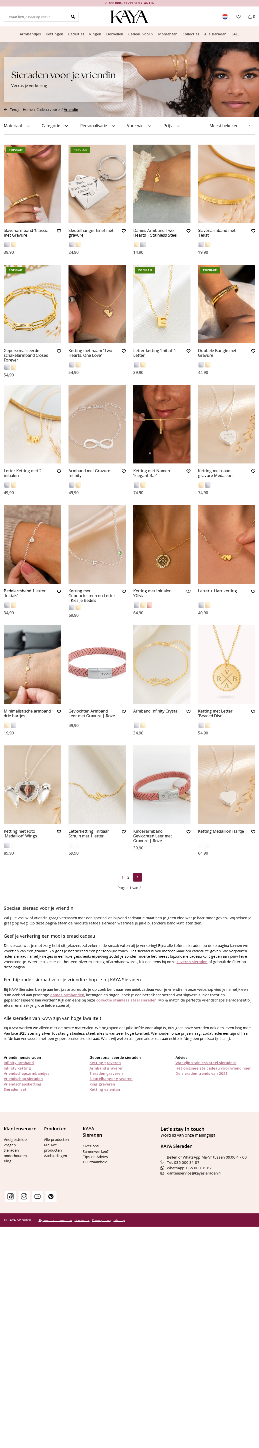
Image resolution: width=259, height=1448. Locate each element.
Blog (8, 1160)
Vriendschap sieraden (23, 1078)
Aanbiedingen (55, 1155)
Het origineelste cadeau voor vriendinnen (214, 1068)
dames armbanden (67, 994)
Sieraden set (15, 1089)
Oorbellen (114, 34)
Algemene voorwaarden (55, 1220)
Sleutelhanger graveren (111, 1078)
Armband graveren (107, 1068)
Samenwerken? (96, 1151)
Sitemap (119, 1220)
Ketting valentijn (105, 1089)
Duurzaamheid (95, 1161)
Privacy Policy (101, 1220)
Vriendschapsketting (23, 1084)
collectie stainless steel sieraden (126, 999)
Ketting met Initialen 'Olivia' (152, 593)
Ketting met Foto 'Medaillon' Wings (20, 834)
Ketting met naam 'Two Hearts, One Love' (90, 353)
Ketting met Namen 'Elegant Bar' (151, 473)
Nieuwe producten (53, 1147)
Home (28, 109)
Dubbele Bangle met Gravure (217, 353)
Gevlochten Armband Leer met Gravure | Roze (91, 714)
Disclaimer (82, 1220)
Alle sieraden (215, 34)
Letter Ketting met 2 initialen (23, 473)
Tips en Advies (95, 1156)
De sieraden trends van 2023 (202, 1073)
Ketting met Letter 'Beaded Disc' (215, 714)
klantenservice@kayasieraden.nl (190, 1173)
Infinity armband (19, 1062)
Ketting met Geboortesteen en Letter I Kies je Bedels (91, 596)
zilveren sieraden (192, 961)
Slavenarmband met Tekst (217, 233)
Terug (11, 109)
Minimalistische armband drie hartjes (27, 714)
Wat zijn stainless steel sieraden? (206, 1062)
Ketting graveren (105, 1062)
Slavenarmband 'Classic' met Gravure (26, 233)
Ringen (95, 34)
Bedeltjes (76, 34)
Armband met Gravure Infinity (89, 473)
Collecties (190, 34)
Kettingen (54, 34)
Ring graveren (102, 1084)
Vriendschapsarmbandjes (27, 1073)
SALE (236, 34)
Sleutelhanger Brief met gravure (91, 233)
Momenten (168, 34)
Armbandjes (30, 34)
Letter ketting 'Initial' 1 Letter (154, 353)
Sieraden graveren (106, 1073)
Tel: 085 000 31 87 (180, 1162)
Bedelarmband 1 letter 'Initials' (25, 593)
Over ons (91, 1145)
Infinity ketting (17, 1068)
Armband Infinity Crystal (155, 711)
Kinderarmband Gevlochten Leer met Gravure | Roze (152, 836)
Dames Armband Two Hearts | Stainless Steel (155, 233)
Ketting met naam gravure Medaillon (215, 473)
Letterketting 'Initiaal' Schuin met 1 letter (88, 834)
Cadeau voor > (140, 34)
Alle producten (56, 1139)
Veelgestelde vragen (15, 1142)
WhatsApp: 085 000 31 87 (186, 1167)
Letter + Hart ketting (217, 591)
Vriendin (71, 109)
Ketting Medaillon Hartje (221, 831)
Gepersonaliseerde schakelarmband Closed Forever (26, 355)
